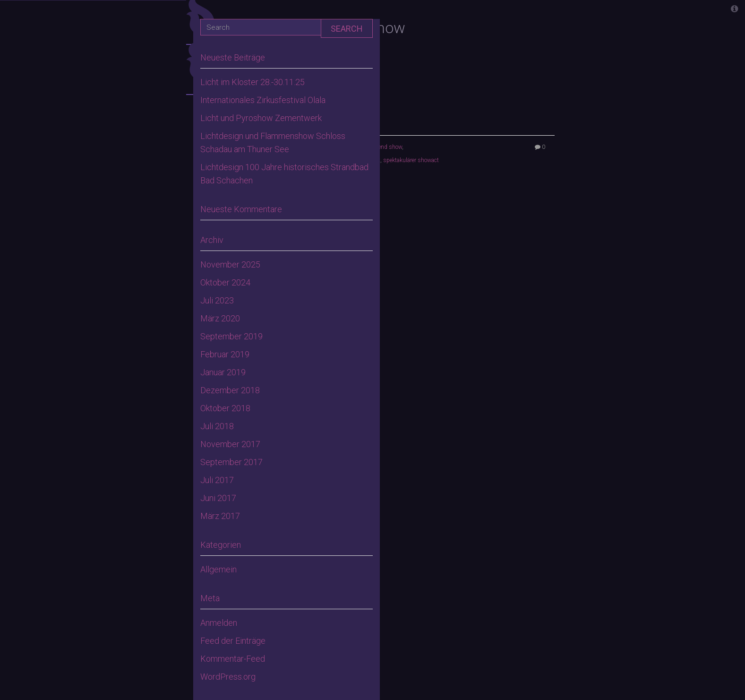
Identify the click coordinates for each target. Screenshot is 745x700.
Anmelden (218, 623)
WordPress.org (228, 677)
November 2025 (230, 264)
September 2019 (231, 336)
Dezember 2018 (230, 390)
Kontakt (136, 378)
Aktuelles (132, 163)
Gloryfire (133, 194)
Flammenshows (120, 286)
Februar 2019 (224, 354)
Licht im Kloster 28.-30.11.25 (252, 82)
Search (347, 29)
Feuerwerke (129, 255)
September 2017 (231, 462)
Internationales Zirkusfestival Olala (262, 100)
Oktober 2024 (225, 282)
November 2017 (230, 444)
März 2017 (220, 516)
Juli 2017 (217, 480)
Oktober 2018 (225, 408)
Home (143, 132)
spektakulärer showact (411, 160)
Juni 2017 (218, 498)
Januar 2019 (223, 372)
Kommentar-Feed (232, 659)
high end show (384, 147)
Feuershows (128, 224)
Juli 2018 (217, 426)
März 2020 (220, 318)
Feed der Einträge (232, 641)
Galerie (139, 347)
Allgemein (218, 569)
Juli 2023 (217, 300)
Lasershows (128, 316)
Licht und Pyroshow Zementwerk (261, 118)
